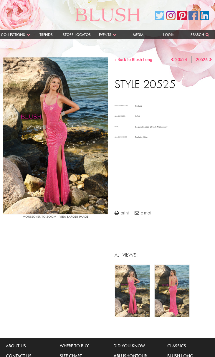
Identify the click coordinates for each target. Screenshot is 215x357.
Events (105, 34)
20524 (181, 59)
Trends (46, 34)
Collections (13, 34)
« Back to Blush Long (133, 59)
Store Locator (77, 34)
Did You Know (129, 345)
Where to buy (74, 345)
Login (169, 34)
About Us (16, 345)
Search (197, 34)
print (122, 212)
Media (138, 34)
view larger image (73, 217)
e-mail (143, 212)
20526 (202, 59)
